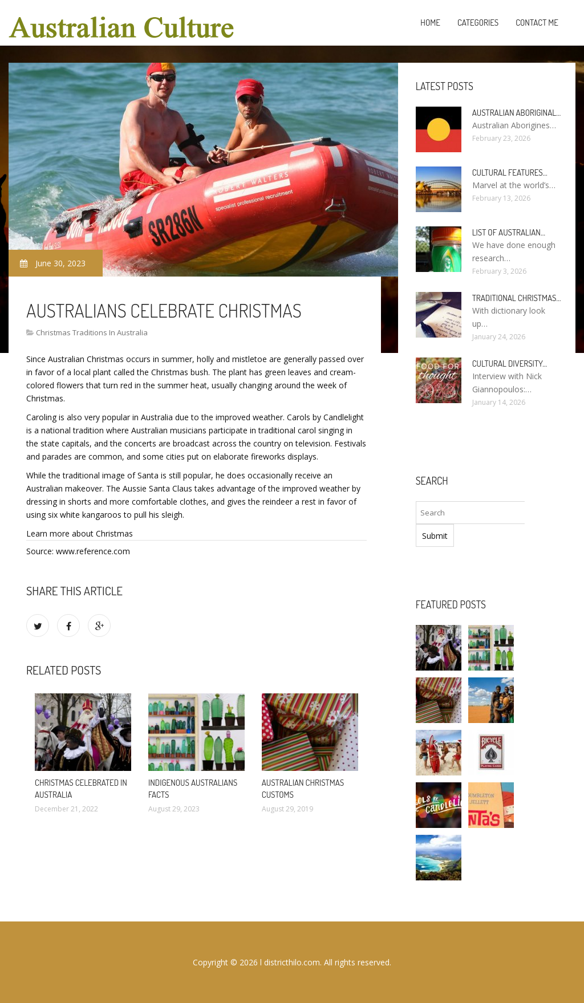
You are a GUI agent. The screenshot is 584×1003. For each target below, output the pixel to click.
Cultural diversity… (510, 363)
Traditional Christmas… (516, 298)
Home (430, 22)
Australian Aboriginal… (516, 112)
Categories (477, 22)
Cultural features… (510, 172)
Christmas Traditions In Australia (92, 332)
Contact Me (537, 22)
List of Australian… (508, 232)
